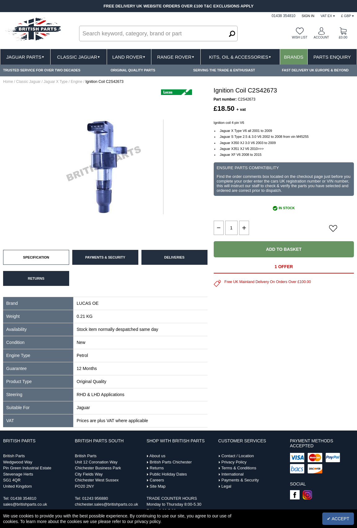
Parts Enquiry (332, 57)
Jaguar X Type (56, 81)
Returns (157, 468)
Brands (294, 57)
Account (321, 37)
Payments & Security (240, 480)
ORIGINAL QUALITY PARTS (132, 70)
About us (157, 456)
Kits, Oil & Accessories (240, 57)
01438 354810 (23, 498)
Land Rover (128, 57)
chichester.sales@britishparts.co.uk (106, 504)
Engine (76, 81)
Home (8, 81)
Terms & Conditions (238, 468)
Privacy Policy (234, 462)
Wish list (299, 37)
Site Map (158, 486)
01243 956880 (95, 498)
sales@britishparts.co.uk (25, 504)
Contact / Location (237, 456)
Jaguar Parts (25, 57)
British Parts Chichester (171, 462)
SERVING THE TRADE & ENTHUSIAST (224, 70)
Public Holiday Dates (168, 474)
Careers (157, 480)
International (232, 474)
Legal (226, 486)
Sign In (307, 16)
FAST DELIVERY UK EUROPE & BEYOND (315, 70)
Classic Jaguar (78, 57)
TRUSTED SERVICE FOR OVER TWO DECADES (41, 70)
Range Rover (175, 57)
